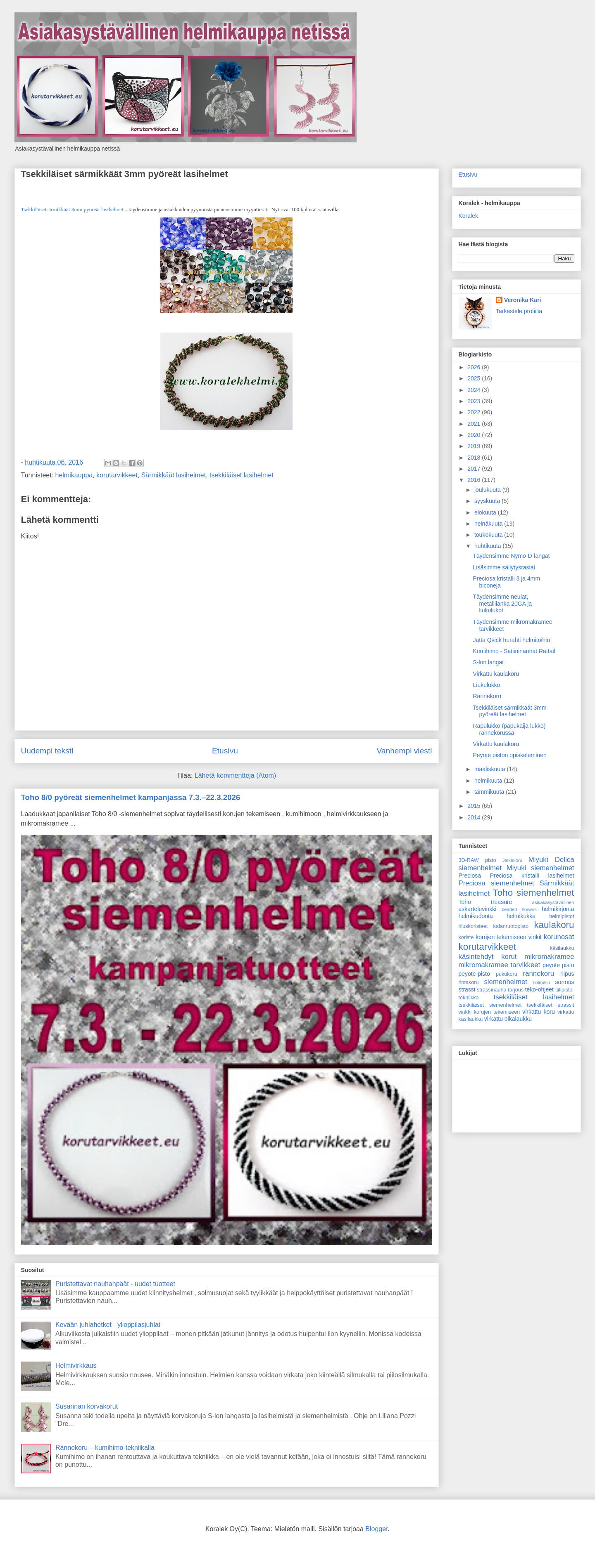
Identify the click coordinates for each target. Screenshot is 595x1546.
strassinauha (491, 990)
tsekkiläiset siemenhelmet (490, 1005)
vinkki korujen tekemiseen (489, 1012)
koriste (466, 937)
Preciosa (470, 875)
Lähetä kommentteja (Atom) (235, 775)
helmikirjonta (558, 909)
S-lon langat (488, 662)
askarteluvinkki (478, 909)
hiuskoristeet (473, 926)
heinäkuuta (489, 523)
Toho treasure (485, 902)
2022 (474, 412)
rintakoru (469, 982)
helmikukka (521, 916)
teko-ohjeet (539, 989)
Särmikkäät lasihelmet (173, 475)
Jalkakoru (512, 860)
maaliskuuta (490, 769)
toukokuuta (489, 534)
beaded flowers (519, 909)
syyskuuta (488, 501)
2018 (474, 457)
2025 (474, 378)
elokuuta (486, 512)
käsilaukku (562, 948)
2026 (474, 367)
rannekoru (539, 973)
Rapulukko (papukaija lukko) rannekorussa (509, 729)
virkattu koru (538, 1011)
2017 (474, 468)
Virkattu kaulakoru (496, 673)
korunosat (559, 937)
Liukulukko (486, 685)
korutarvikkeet (117, 475)
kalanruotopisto (510, 926)
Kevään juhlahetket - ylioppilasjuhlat (107, 1324)
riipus (567, 973)
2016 (474, 480)
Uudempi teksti (47, 750)
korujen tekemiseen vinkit (509, 937)
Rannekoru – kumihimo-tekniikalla (105, 1447)
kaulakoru (554, 925)
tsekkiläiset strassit (550, 1005)
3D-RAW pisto (477, 860)
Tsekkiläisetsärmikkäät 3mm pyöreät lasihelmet (72, 209)
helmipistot (561, 916)
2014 (474, 817)
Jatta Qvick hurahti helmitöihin (511, 640)
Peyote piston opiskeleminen (509, 755)
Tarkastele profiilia (519, 311)
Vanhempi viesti (404, 750)
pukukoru (506, 974)
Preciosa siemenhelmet (496, 883)
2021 (474, 423)
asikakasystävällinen (553, 902)
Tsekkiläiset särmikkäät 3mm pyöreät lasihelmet (124, 174)
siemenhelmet (505, 982)
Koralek (468, 215)
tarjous (516, 990)
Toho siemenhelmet (533, 892)
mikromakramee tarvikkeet (499, 965)
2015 (474, 806)
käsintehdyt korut (488, 957)
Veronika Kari (522, 300)
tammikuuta (490, 791)
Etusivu (225, 750)
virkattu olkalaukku (508, 1018)
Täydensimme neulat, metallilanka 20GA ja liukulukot (502, 603)
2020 (474, 435)
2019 (474, 446)
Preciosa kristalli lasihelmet (532, 875)
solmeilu (541, 982)
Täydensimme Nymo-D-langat (511, 555)
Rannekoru (487, 696)
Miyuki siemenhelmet (540, 868)
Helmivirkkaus (76, 1365)
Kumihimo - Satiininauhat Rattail (514, 651)
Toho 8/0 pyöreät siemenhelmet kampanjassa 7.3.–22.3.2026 (130, 797)
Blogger (376, 1528)
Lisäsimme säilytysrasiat (504, 567)
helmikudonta (476, 916)
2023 (474, 401)
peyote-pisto (474, 973)
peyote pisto (558, 965)
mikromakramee (549, 957)
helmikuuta (489, 780)
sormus (564, 982)
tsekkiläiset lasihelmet (241, 475)
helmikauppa (74, 475)
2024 (474, 390)
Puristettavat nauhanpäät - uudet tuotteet (115, 1283)
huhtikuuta (488, 546)
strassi (467, 989)
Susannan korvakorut (86, 1406)
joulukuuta (488, 489)
